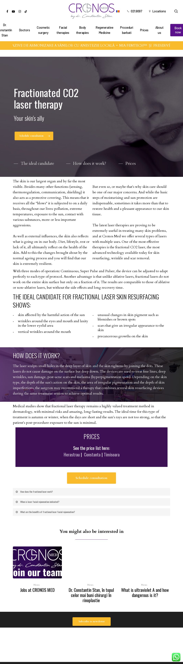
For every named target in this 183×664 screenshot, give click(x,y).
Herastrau (72, 464)
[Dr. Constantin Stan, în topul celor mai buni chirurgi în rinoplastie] (91, 575)
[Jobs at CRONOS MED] (37, 570)
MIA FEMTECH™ (140, 45)
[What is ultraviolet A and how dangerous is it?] (144, 573)
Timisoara (112, 464)
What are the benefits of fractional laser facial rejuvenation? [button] (45, 521)
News (37, 584)
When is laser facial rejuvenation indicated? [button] (37, 511)
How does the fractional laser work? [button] (34, 501)
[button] (34, 136)
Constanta (92, 464)
